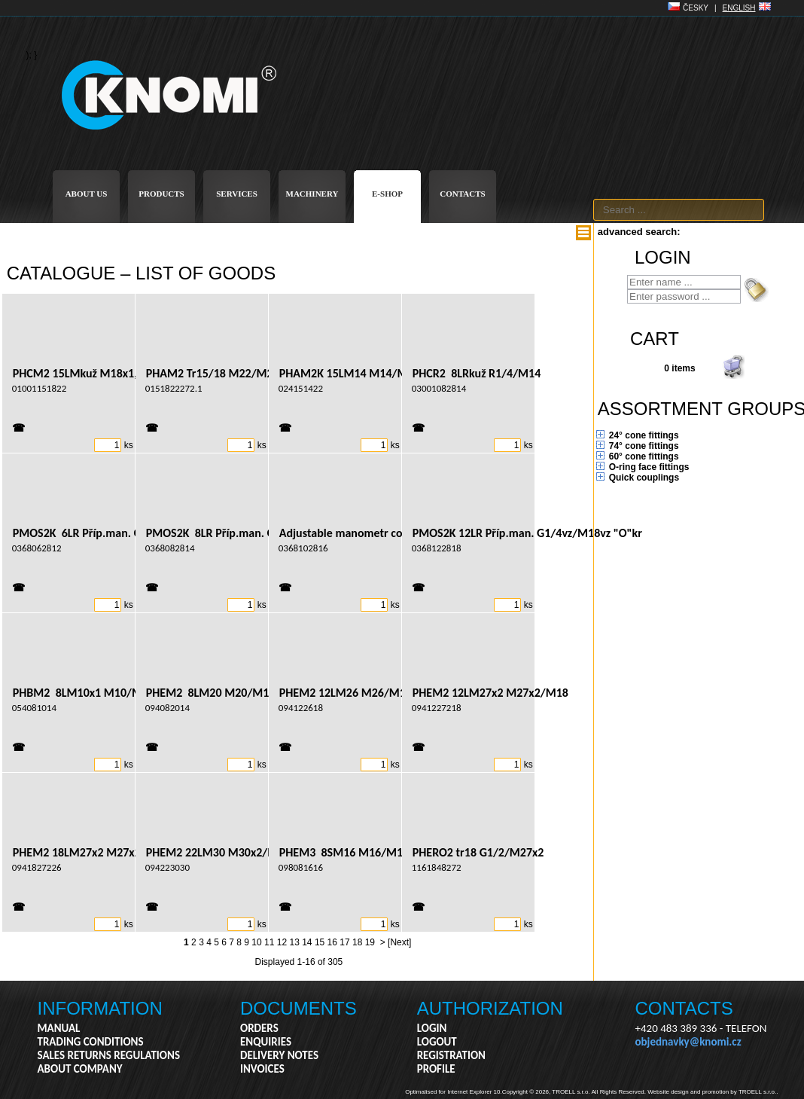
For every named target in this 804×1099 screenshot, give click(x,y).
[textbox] (678, 210)
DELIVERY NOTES (279, 1055)
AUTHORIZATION (490, 1008)
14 (307, 942)
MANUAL (59, 1028)
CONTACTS (462, 193)
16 (332, 942)
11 (269, 942)
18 (357, 942)
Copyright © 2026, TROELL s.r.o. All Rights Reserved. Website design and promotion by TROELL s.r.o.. (640, 1091)
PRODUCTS (161, 193)
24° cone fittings (644, 435)
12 (282, 942)
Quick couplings (644, 477)
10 (256, 942)
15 (319, 942)
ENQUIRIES (265, 1042)
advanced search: (639, 231)
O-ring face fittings (649, 467)
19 (370, 942)
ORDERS (259, 1028)
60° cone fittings (644, 456)
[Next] (399, 942)
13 (294, 942)
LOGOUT (437, 1042)
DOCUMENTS (298, 1008)
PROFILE (436, 1069)
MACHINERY (312, 193)
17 (344, 942)
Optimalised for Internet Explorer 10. (453, 1091)
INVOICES (262, 1069)
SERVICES (236, 193)
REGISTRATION (451, 1055)
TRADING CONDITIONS (91, 1042)
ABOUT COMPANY (80, 1069)
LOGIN (432, 1028)
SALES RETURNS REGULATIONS (109, 1055)
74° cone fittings (644, 446)
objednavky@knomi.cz (688, 1042)
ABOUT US (86, 193)
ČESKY (695, 8)
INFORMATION (100, 1008)
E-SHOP (387, 193)
